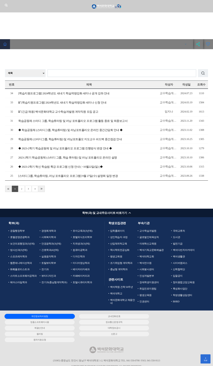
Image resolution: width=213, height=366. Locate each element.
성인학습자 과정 (119, 237)
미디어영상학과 (81, 263)
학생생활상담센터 (182, 295)
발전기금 (178, 243)
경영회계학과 (48, 231)
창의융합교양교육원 (184, 282)
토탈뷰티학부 (48, 263)
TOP (205, 360)
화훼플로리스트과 (19, 269)
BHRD (176, 301)
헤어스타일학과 (18, 282)
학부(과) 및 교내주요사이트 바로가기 (104, 212)
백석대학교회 (146, 256)
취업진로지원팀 (147, 289)
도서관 (176, 237)
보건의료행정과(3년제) (22, 243)
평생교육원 (116, 256)
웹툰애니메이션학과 (21, 263)
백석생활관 (179, 256)
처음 (8, 189)
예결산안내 (104, 322)
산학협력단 (179, 269)
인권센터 (144, 301)
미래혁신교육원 (147, 243)
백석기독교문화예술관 (151, 250)
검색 (6, 5)
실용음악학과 (48, 256)
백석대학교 (116, 293)
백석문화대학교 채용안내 (122, 302)
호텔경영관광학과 (19, 237)
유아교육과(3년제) (82, 231)
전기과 (45, 269)
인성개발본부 (146, 276)
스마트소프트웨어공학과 (23, 276)
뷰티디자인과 (48, 276)
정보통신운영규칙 (36, 322)
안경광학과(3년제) (51, 243)
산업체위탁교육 (118, 243)
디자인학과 (79, 256)
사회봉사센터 (146, 269)
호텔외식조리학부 (82, 237)
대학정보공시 (171, 322)
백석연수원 (145, 263)
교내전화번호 (104, 316)
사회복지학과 (48, 237)
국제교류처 (179, 231)
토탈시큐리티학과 (82, 282)
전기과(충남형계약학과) (54, 282)
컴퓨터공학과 (80, 250)
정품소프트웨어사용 (171, 316)
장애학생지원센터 (149, 282)
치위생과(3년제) (81, 243)
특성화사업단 (180, 289)
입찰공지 (178, 276)
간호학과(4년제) (50, 250)
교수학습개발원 (147, 231)
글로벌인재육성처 (149, 237)
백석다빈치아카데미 (184, 250)
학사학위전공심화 (119, 250)
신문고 (104, 328)
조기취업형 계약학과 (121, 263)
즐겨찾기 (208, 44)
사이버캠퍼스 (180, 263)
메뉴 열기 (208, 6)
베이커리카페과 (81, 269)
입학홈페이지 (117, 231)
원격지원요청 (171, 328)
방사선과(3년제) (18, 250)
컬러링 (36, 328)
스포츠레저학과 (18, 256)
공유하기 (198, 44)
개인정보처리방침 (36, 316)
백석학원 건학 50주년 (121, 287)
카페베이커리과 (81, 276)
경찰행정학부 (17, 231)
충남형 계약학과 (119, 269)
